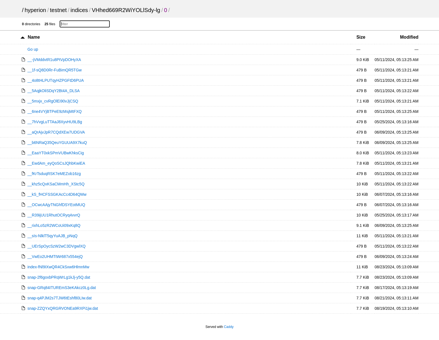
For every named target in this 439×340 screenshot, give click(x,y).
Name (34, 37)
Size (360, 37)
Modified (409, 37)
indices (79, 10)
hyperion (35, 10)
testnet (58, 10)
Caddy (229, 327)
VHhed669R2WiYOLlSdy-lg (126, 10)
